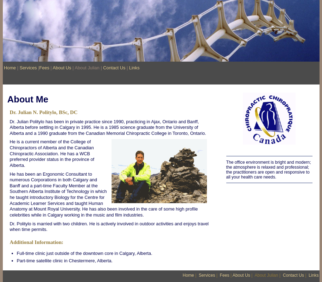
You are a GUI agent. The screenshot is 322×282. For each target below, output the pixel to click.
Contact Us (114, 67)
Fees (44, 67)
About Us (62, 67)
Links (134, 67)
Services (28, 67)
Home (10, 67)
